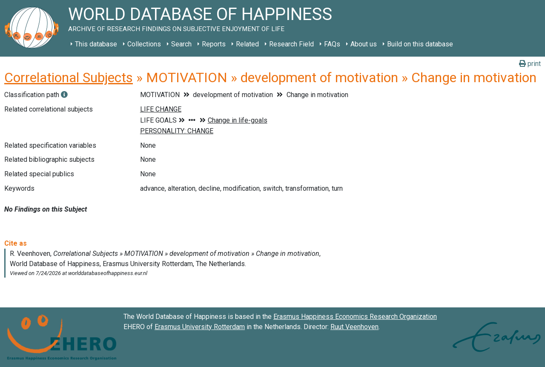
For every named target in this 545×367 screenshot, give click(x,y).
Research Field (291, 44)
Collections (144, 44)
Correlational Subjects (68, 77)
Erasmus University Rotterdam (200, 327)
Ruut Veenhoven (354, 327)
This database (96, 44)
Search (181, 44)
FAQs (332, 44)
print (530, 64)
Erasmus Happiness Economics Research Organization (355, 317)
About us (363, 44)
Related (247, 44)
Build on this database (420, 44)
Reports (214, 44)
